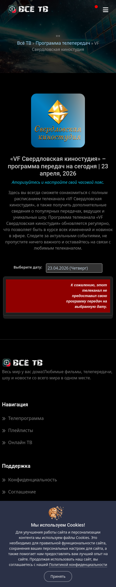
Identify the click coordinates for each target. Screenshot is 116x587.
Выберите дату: (28, 267)
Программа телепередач (62, 43)
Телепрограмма (23, 418)
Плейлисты (17, 430)
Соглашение (19, 492)
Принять (58, 576)
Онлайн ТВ (17, 442)
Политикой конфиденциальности (78, 564)
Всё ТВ (24, 43)
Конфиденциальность (29, 479)
